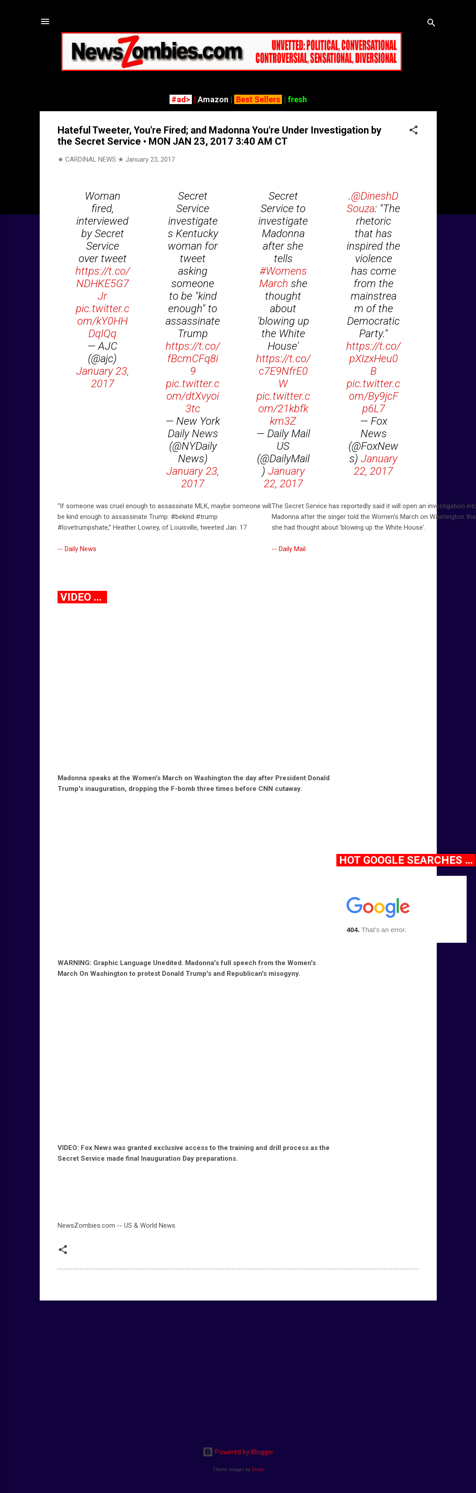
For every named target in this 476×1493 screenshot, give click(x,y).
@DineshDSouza (372, 202)
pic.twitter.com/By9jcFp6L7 (373, 396)
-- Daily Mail (289, 549)
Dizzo (258, 1469)
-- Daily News (77, 549)
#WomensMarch (283, 277)
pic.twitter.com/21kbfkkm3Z (283, 408)
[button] (413, 131)
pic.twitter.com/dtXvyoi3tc (192, 396)
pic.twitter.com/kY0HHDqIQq (102, 321)
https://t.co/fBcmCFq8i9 (193, 358)
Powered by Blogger (238, 1452)
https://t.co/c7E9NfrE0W (283, 371)
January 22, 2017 (284, 477)
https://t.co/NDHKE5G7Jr (102, 283)
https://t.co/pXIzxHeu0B (373, 358)
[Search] (431, 24)
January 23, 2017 (102, 377)
